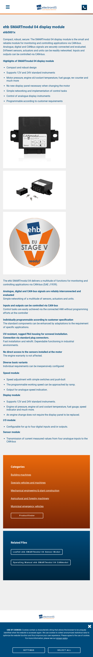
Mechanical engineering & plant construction (35, 490)
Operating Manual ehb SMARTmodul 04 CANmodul (40, 562)
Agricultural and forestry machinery (30, 498)
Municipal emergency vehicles (27, 506)
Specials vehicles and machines (28, 482)
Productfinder (27, 515)
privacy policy (62, 638)
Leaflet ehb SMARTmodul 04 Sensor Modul (36, 552)
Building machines (21, 474)
